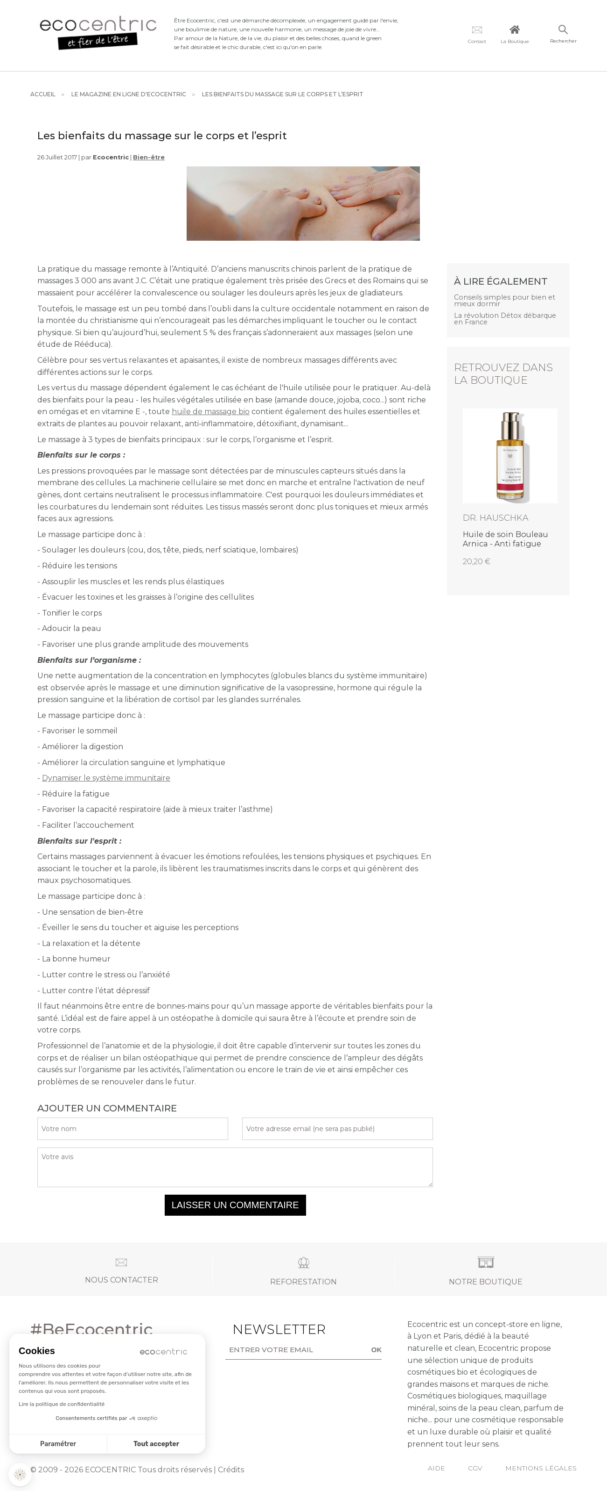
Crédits (231, 1469)
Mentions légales (541, 1468)
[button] (20, 1474)
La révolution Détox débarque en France (505, 319)
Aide (436, 1468)
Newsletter (261, 1329)
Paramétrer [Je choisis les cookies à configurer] (58, 1444)
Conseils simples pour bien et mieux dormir (504, 301)
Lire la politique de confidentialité (62, 1404)
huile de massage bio (211, 411)
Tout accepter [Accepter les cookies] (156, 1444)
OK (376, 1350)
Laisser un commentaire (235, 1205)
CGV (475, 1468)
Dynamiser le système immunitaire (106, 778)
